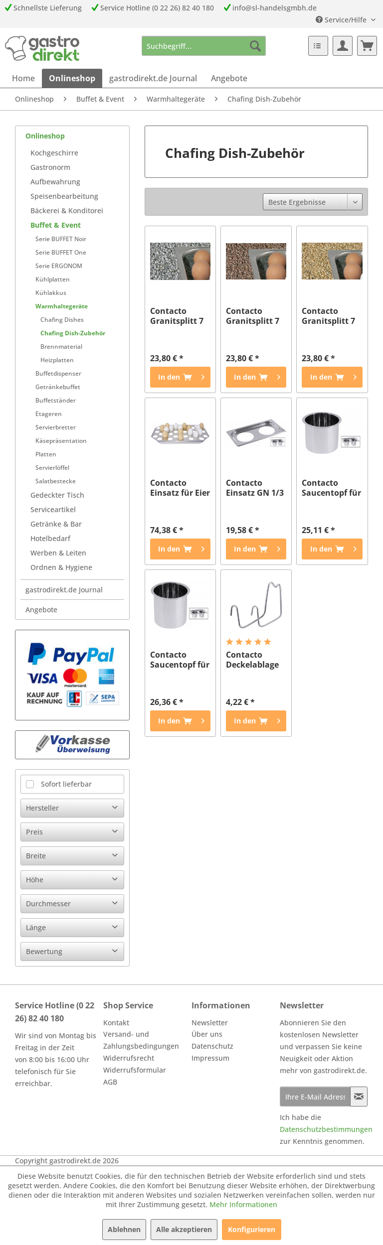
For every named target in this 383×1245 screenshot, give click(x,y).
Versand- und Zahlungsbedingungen (141, 1040)
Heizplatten (57, 360)
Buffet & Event (55, 225)
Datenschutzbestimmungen (326, 1129)
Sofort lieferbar (66, 784)
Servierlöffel (52, 467)
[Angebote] (229, 78)
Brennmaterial (61, 346)
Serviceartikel (53, 509)
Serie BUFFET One (60, 252)
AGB (110, 1082)
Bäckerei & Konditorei (66, 210)
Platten (45, 454)
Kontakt (116, 1022)
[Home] (23, 78)
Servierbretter (55, 427)
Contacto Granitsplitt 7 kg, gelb (328, 316)
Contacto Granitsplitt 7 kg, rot (252, 316)
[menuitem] (204, 46)
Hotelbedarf (50, 538)
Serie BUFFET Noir (60, 239)
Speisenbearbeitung (64, 196)
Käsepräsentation (61, 440)
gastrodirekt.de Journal (64, 589)
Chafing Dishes (62, 319)
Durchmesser (48, 903)
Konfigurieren (251, 1229)
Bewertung (44, 951)
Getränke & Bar (56, 524)
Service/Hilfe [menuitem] (342, 19)
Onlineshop (45, 135)
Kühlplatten (52, 279)
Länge (36, 927)
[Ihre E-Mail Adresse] (315, 1097)
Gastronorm (50, 167)
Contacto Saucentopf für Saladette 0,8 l (179, 660)
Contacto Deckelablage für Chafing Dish (252, 660)
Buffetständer (55, 400)
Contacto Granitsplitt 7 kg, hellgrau (176, 316)
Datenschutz (212, 1046)
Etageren (48, 414)
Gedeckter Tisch (57, 495)
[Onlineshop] (72, 78)
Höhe (34, 879)
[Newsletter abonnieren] (359, 1097)
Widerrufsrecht (128, 1058)
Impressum (210, 1058)
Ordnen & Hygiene (61, 567)
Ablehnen (124, 1229)
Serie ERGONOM (58, 266)
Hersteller (42, 808)
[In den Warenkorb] (180, 377)
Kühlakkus (50, 292)
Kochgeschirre (54, 152)
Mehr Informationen (243, 1204)
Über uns (207, 1034)
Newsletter (210, 1022)
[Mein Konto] (343, 46)
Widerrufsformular (134, 1070)
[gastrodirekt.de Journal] (153, 78)
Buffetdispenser (58, 373)
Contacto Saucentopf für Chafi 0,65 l (331, 488)
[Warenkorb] (367, 46)
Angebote (41, 609)
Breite (36, 855)
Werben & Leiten (58, 552)
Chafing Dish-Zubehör (72, 333)
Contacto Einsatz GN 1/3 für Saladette (255, 488)
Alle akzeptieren (184, 1229)
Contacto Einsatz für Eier (180, 488)
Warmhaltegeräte (61, 306)
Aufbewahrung (55, 181)
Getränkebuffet (57, 387)
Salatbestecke (55, 481)
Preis (34, 831)
